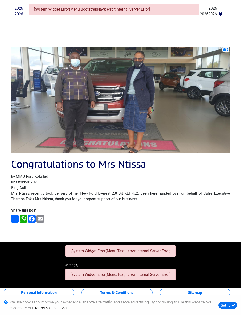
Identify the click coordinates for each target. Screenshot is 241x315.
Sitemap (195, 292)
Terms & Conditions (116, 292)
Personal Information (39, 292)
